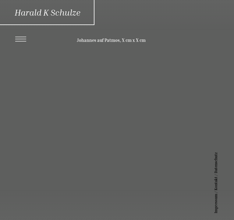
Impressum (225, 203)
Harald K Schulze (47, 12)
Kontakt (225, 183)
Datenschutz (225, 162)
